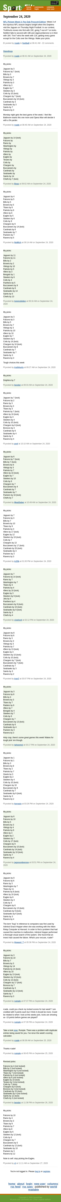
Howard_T (19, 942)
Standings (8, 51)
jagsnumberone (21, 862)
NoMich (17, 242)
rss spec (27, 1186)
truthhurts (19, 367)
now (16, 1030)
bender (17, 385)
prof (16, 444)
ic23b (16, 561)
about (28, 9)
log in (37, 1171)
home (28, 7)
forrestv (18, 804)
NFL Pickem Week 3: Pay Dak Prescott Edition (24, 22)
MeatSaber (19, 502)
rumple (17, 1001)
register (46, 1171)
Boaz (16, 184)
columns (50, 7)
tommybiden (20, 301)
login (36, 9)
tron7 (16, 679)
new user (50, 9)
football (25, 43)
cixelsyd (18, 620)
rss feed (15, 1186)
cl (15, 1163)
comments (38, 7)
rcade (17, 43)
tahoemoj (18, 745)
